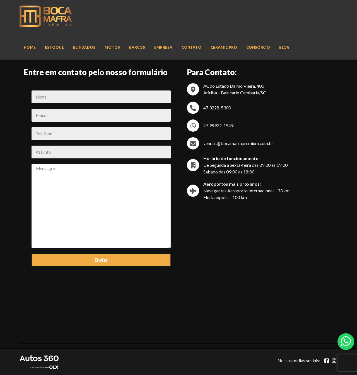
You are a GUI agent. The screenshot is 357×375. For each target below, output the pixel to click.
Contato (191, 47)
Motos (112, 47)
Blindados (84, 47)
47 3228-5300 (217, 107)
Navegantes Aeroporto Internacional (238, 190)
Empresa (163, 47)
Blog (284, 47)
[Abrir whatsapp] (346, 341)
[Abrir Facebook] (326, 360)
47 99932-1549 (218, 125)
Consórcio (258, 47)
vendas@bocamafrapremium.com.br (238, 143)
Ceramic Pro (224, 47)
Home (30, 47)
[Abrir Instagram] (334, 360)
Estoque (54, 47)
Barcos (137, 47)
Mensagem (101, 206)
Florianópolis (215, 197)
